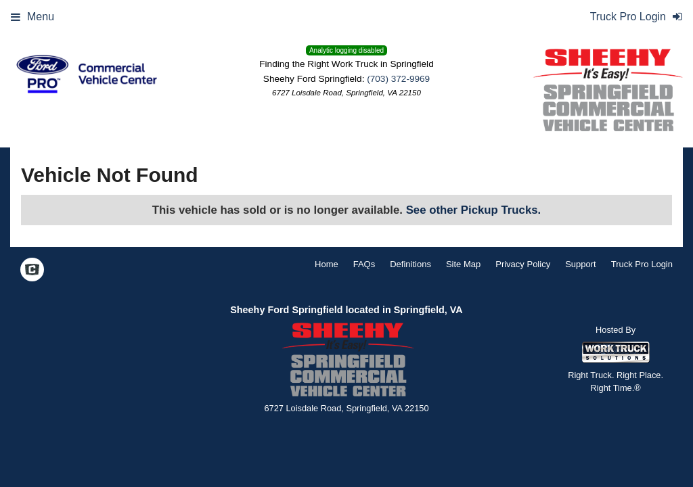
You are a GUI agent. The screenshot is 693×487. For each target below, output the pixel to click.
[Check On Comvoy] (32, 270)
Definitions (410, 264)
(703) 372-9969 (398, 79)
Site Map (463, 264)
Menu (32, 16)
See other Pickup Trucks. (473, 210)
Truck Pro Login (642, 264)
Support (580, 264)
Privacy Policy (522, 264)
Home (326, 264)
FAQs (364, 264)
